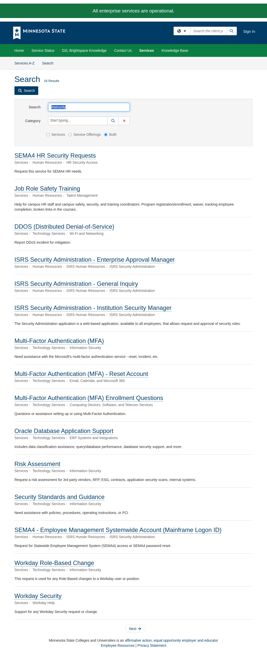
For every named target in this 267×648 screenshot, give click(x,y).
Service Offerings (84, 134)
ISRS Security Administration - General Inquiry (76, 283)
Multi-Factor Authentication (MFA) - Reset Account (81, 373)
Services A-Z (24, 63)
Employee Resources (118, 645)
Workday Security (38, 595)
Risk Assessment (37, 463)
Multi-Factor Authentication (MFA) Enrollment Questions (88, 397)
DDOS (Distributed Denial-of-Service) (64, 226)
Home (19, 50)
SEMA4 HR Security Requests (55, 155)
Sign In (249, 31)
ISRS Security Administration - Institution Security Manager (92, 307)
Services (146, 50)
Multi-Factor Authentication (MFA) (59, 340)
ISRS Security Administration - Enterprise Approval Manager (94, 259)
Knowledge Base (175, 50)
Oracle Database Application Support (63, 430)
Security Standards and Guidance (59, 496)
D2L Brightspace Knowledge (84, 50)
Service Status (42, 50)
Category (33, 121)
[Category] (74, 121)
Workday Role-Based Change (54, 562)
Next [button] (135, 629)
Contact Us (123, 50)
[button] (113, 121)
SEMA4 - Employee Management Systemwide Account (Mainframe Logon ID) (117, 529)
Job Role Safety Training (47, 188)
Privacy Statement (151, 645)
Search (49, 62)
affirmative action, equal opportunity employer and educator (171, 640)
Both (110, 134)
